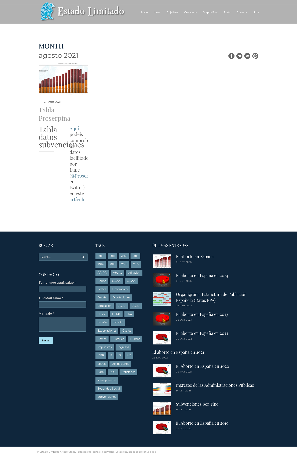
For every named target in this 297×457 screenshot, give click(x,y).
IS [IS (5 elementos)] (111, 355)
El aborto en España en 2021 (178, 352)
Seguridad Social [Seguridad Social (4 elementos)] (109, 388)
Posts (227, 12)
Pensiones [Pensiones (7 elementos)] (128, 372)
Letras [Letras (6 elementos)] (102, 363)
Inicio (144, 12)
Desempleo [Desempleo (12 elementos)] (120, 289)
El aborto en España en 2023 (202, 314)
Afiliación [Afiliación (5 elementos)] (134, 272)
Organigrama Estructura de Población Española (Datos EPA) (211, 297)
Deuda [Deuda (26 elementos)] (102, 297)
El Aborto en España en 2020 (202, 366)
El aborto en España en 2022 (202, 333)
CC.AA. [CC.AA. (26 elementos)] (131, 281)
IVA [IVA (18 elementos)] (129, 355)
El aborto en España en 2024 (202, 275)
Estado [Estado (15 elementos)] (118, 322)
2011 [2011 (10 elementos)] (112, 256)
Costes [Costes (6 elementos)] (102, 289)
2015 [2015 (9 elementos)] (112, 264)
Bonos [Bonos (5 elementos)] (102, 281)
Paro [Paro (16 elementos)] (101, 372)
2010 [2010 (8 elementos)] (101, 256)
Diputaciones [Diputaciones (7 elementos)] (121, 297)
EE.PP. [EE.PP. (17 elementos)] (102, 314)
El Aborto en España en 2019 (202, 423)
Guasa (242, 12)
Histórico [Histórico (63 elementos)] (118, 339)
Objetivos (172, 12)
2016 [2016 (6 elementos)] (124, 264)
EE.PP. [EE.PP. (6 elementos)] (116, 314)
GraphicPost (210, 12)
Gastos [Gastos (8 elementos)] (126, 330)
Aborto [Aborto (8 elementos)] (117, 272)
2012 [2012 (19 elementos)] (124, 256)
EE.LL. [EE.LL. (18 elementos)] (136, 306)
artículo (77, 199)
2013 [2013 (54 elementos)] (135, 256)
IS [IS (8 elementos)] (119, 355)
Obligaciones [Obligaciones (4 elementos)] (120, 363)
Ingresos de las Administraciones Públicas (215, 385)
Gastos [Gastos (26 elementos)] (102, 339)
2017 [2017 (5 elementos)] (136, 264)
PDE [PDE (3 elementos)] (113, 372)
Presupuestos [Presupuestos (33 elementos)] (107, 380)
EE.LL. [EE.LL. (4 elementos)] (122, 306)
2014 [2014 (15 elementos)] (101, 264)
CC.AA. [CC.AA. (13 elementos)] (116, 281)
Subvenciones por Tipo (197, 404)
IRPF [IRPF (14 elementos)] (101, 355)
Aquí (74, 128)
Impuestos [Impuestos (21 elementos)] (105, 347)
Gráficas (190, 12)
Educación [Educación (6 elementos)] (105, 306)
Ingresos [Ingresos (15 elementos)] (123, 347)
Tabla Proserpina (54, 113)
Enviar (46, 340)
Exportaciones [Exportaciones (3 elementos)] (107, 330)
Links (256, 12)
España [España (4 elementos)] (102, 322)
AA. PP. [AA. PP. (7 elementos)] (102, 272)
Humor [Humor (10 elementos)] (135, 339)
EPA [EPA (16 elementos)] (129, 314)
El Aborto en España (195, 256)
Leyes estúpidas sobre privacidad (136, 451)
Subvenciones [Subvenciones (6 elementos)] (107, 396)
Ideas (157, 12)
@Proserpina (84, 176)
